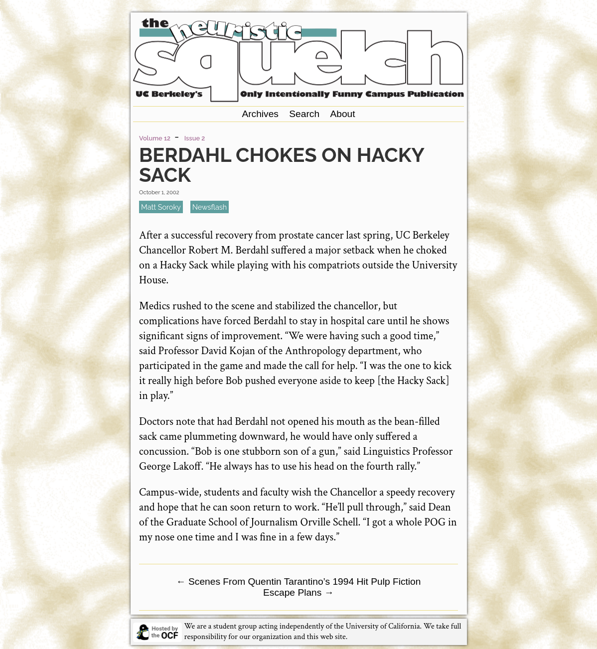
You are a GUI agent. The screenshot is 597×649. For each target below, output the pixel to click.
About (342, 114)
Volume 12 (154, 138)
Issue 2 (194, 138)
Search (304, 114)
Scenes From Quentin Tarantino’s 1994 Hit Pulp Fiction (298, 581)
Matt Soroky (161, 207)
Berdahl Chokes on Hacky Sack (281, 164)
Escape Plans (298, 592)
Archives (260, 114)
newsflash (209, 207)
